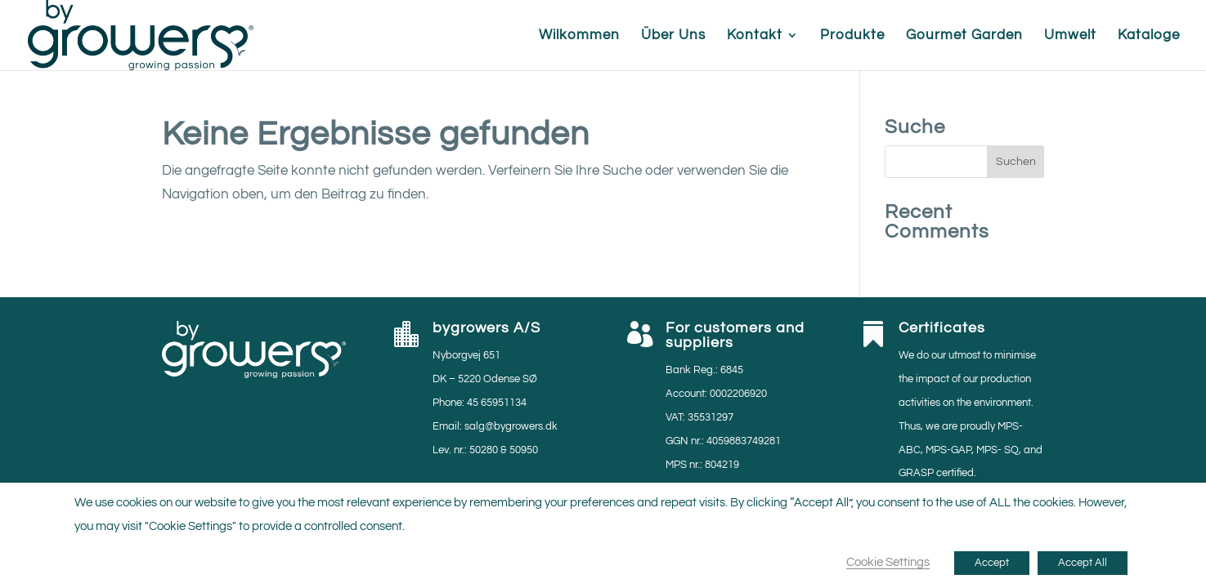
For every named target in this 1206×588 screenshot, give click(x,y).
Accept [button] (992, 562)
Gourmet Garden (964, 35)
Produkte (852, 35)
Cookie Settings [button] (888, 562)
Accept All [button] (1082, 562)
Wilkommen (579, 35)
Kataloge (1149, 35)
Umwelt (1070, 35)
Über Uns (673, 35)
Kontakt (754, 35)
